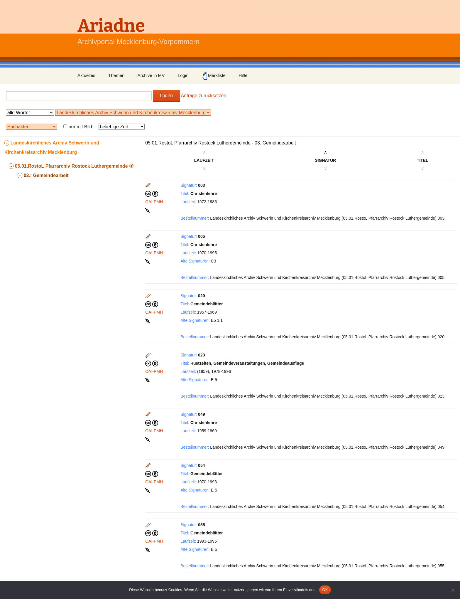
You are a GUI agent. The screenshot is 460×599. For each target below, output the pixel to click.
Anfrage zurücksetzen (203, 95)
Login (183, 75)
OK (325, 590)
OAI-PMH (154, 201)
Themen (116, 75)
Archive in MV (151, 75)
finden (166, 95)
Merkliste (214, 76)
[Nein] (453, 590)
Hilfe (243, 75)
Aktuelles (86, 75)
